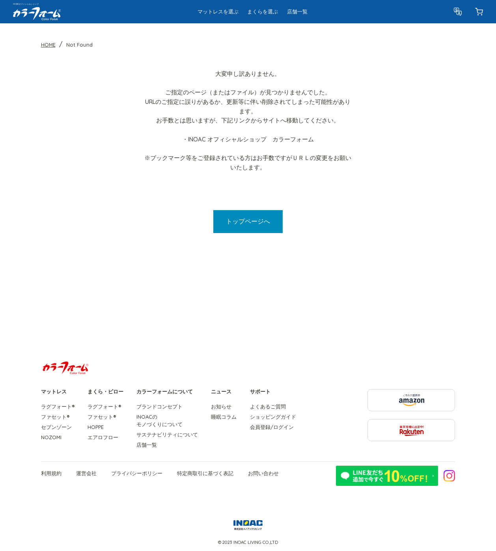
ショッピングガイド (273, 417)
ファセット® (55, 417)
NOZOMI (51, 437)
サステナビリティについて (167, 434)
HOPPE (96, 427)
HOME (48, 44)
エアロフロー (103, 437)
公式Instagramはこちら (449, 475)
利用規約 (51, 473)
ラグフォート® (58, 406)
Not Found (79, 44)
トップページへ (248, 221)
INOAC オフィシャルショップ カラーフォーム (251, 139)
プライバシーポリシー (136, 473)
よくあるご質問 (268, 406)
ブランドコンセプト (159, 406)
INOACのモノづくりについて (159, 420)
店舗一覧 (146, 445)
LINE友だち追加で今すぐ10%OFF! (387, 476)
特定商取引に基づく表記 (205, 473)
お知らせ (221, 406)
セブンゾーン (56, 427)
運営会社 (86, 473)
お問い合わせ (263, 473)
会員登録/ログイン (272, 427)
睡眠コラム (224, 417)
